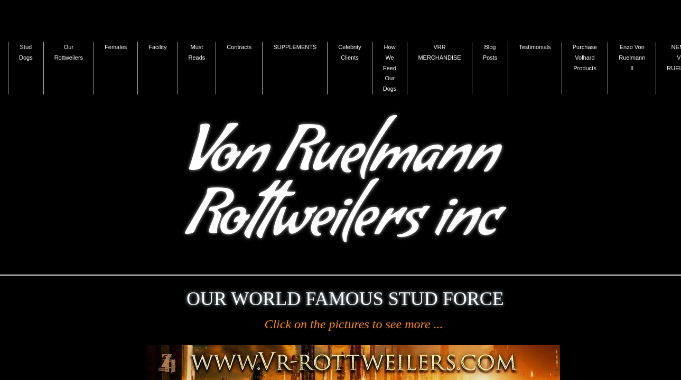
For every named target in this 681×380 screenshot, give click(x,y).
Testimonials (535, 47)
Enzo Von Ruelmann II (632, 57)
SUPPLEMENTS (294, 47)
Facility (157, 47)
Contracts (239, 47)
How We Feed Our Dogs (390, 68)
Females (116, 47)
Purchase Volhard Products (585, 57)
